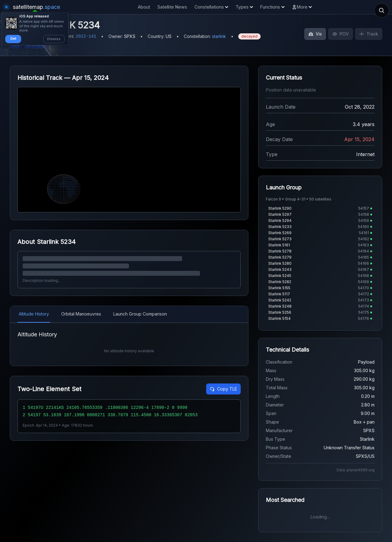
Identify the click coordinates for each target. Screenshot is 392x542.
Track (368, 33)
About (144, 6)
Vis (315, 33)
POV (340, 33)
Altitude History (34, 313)
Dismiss (54, 39)
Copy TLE (223, 388)
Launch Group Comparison (140, 313)
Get (13, 38)
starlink (219, 36)
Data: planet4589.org (356, 470)
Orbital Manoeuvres (81, 313)
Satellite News (172, 6)
